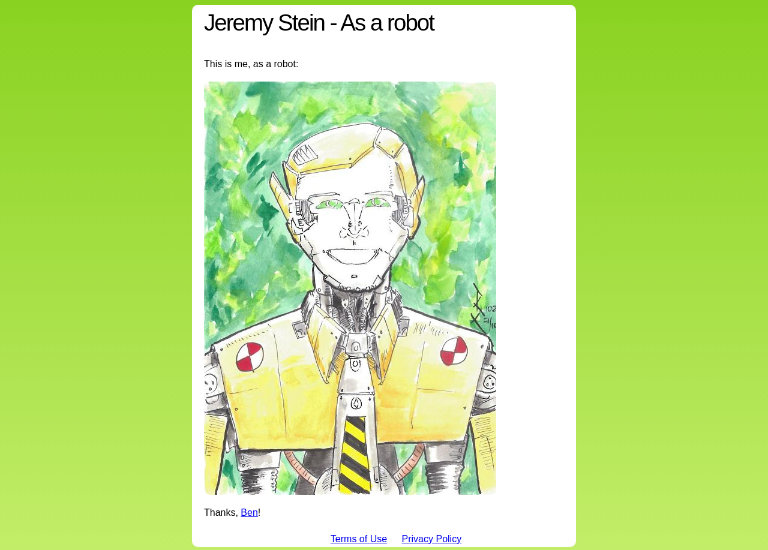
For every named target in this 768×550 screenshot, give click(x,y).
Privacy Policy (432, 539)
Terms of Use (359, 539)
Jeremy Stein (264, 22)
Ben (249, 512)
